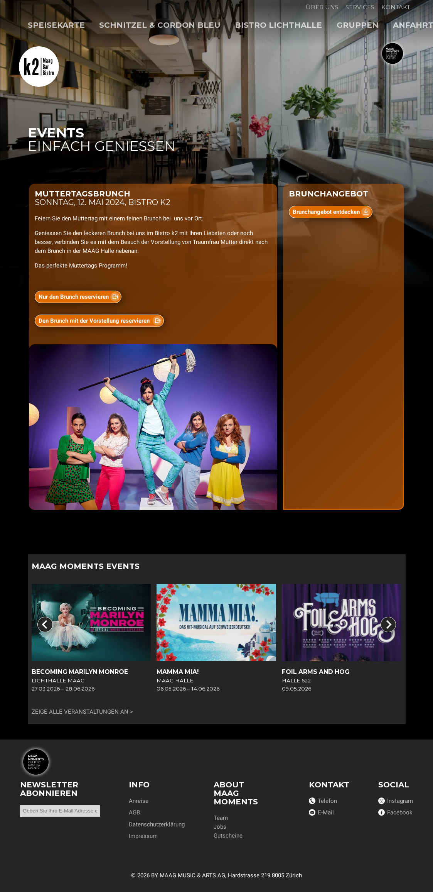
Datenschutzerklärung (157, 824)
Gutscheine (228, 835)
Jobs (220, 826)
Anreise (138, 800)
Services (359, 7)
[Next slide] (388, 624)
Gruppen (358, 25)
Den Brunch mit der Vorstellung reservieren (94, 320)
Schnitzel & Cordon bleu (160, 25)
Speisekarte (56, 25)
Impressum (143, 836)
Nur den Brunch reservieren (73, 296)
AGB (134, 812)
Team (221, 817)
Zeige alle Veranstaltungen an (80, 711)
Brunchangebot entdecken (326, 211)
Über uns (322, 7)
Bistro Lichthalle (278, 25)
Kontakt (395, 7)
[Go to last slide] (45, 624)
